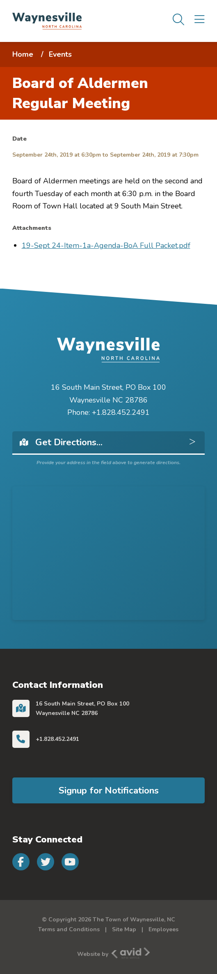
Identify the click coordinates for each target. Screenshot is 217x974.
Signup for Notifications (109, 790)
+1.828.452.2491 (57, 739)
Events (60, 54)
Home (22, 54)
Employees (163, 929)
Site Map (124, 929)
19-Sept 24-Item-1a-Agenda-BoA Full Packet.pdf (106, 245)
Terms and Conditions (69, 929)
